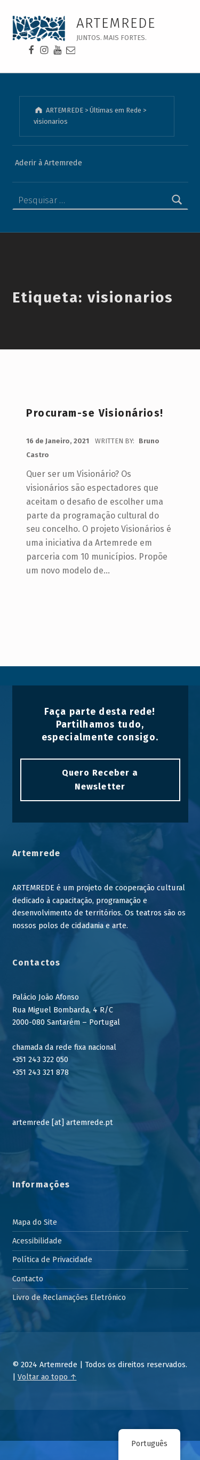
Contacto (27, 1278)
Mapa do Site (34, 1222)
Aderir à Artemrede (48, 162)
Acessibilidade (37, 1241)
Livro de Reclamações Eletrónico (69, 1297)
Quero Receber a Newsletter (100, 780)
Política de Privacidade (52, 1259)
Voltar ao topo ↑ (47, 1377)
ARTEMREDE (116, 23)
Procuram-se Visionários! (94, 413)
